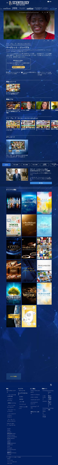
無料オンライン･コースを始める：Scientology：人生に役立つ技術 (45, 74)
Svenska (9, 451)
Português (9, 448)
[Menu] (7, 3)
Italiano (9, 441)
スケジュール (22, 390)
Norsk (8, 446)
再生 (41, 183)
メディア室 (21, 401)
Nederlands (10, 444)
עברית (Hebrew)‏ (11, 438)
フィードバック (22, 404)
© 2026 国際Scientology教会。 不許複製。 (13, 457)
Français (9, 454)
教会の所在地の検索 (49, 397)
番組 (7, 388)
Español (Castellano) (12, 436)
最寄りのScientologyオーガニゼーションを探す (13, 73)
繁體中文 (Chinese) (11, 452)
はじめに (21, 396)
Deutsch (9, 432)
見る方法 (21, 399)
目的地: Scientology (12, 403)
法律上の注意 (9, 463)
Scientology (45, 390)
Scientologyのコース (50, 392)
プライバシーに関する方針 (12, 461)
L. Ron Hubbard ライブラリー (11, 415)
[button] (57, 165)
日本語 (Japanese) (11, 443)
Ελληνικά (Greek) (11, 433)
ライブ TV (20, 388)
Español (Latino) (11, 435)
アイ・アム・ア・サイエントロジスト (18, 44)
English (9, 428)
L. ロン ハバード (44, 397)
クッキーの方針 (10, 460)
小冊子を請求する (29, 73)
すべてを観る (13, 376)
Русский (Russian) (11, 449)
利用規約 (8, 458)
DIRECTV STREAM (35, 394)
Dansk (8, 430)
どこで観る (32, 388)
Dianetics (45, 401)
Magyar (9, 440)
